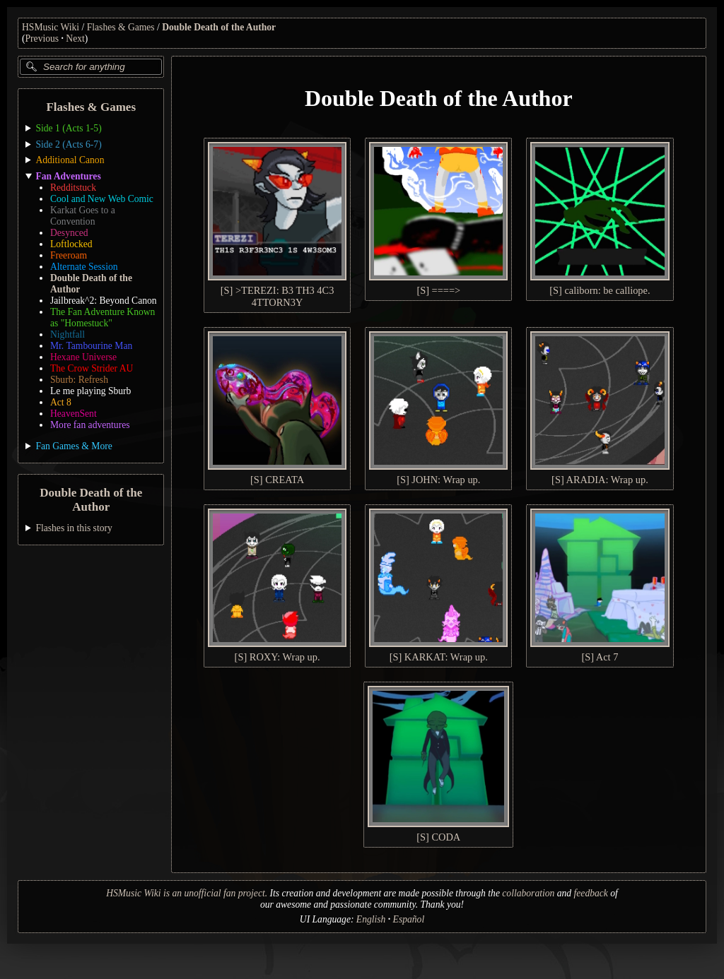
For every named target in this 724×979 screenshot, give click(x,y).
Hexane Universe (83, 357)
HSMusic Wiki (50, 27)
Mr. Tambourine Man (91, 345)
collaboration (528, 893)
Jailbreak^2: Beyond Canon (103, 300)
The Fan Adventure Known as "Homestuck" (102, 317)
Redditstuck (73, 187)
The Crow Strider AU (91, 368)
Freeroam (68, 255)
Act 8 (60, 402)
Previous (42, 38)
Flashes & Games (121, 27)
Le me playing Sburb (90, 391)
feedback (591, 893)
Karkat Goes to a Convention (82, 216)
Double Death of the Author (219, 27)
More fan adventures (89, 425)
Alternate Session (84, 266)
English (371, 919)
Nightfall (67, 334)
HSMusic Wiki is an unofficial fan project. (186, 893)
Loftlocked (71, 244)
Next (75, 38)
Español (409, 919)
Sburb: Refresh (79, 379)
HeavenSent (73, 413)
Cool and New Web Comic (101, 199)
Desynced (69, 232)
